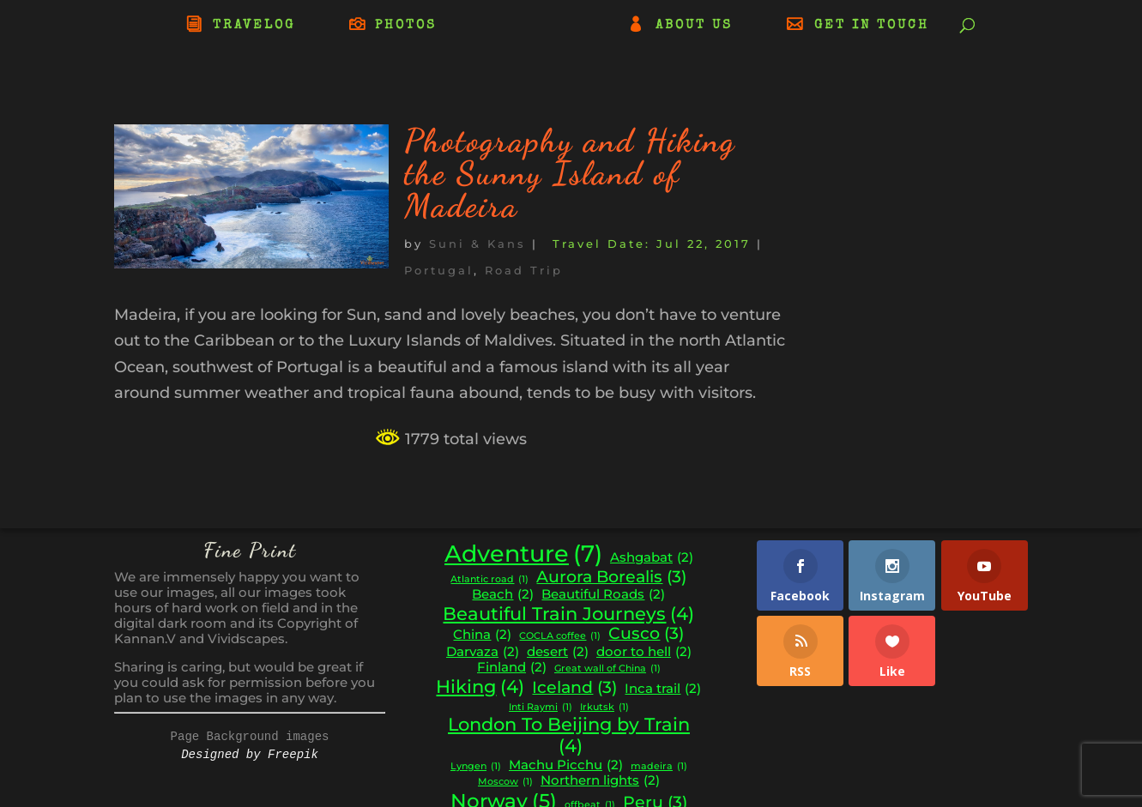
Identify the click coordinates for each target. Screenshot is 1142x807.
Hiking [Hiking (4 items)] (480, 687)
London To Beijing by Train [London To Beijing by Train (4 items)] (569, 735)
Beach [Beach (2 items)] (503, 595)
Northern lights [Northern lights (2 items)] (600, 781)
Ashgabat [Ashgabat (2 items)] (651, 558)
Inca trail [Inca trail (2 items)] (663, 689)
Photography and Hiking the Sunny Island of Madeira (569, 173)
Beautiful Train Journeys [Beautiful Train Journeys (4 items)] (568, 614)
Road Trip (524, 270)
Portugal (439, 270)
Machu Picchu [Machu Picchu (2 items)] (566, 765)
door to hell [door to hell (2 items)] (644, 652)
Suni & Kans (477, 243)
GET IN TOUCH (871, 26)
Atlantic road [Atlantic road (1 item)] (489, 580)
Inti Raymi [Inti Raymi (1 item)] (540, 708)
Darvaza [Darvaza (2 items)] (482, 652)
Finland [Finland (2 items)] (512, 667)
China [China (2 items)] (482, 635)
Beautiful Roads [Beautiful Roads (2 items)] (603, 595)
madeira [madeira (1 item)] (659, 767)
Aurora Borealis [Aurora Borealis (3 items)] (611, 577)
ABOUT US (694, 26)
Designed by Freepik (249, 755)
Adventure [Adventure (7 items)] (523, 554)
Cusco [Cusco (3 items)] (646, 633)
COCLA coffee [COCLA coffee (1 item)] (560, 636)
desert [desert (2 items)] (558, 652)
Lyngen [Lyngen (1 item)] (475, 767)
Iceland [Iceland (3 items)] (574, 687)
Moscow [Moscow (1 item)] (505, 782)
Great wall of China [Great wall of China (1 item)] (607, 669)
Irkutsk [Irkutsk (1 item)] (604, 708)
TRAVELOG (254, 26)
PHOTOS (406, 26)
